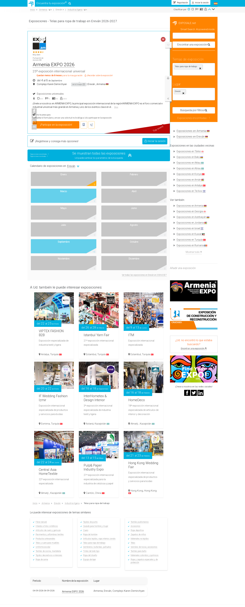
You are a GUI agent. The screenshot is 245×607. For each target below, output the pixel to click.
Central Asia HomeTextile (100, 376)
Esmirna (95, 332)
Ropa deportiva (185, 439)
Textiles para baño (187, 459)
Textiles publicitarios (188, 430)
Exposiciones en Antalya (48, 187)
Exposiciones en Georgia (49, 213)
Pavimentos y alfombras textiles (100, 443)
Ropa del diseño (139, 464)
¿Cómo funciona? (38, 560)
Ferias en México (85, 533)
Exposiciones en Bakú (47, 158)
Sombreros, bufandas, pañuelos (146, 455)
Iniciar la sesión (202, 116)
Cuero (134, 439)
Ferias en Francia (86, 561)
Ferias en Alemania (87, 566)
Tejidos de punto (139, 430)
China (149, 401)
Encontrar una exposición (51, 350)
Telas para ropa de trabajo (143, 451)
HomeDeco (186, 301)
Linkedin (179, 533)
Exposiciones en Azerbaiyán (50, 218)
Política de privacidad (40, 570)
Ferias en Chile (84, 547)
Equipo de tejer (138, 468)
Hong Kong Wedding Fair (188, 366)
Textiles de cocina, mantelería (98, 459)
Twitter (178, 530)
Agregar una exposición (152, 530)
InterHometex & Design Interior (146, 303)
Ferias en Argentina (87, 543)
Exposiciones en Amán (48, 181)
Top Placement (147, 537)
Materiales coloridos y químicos (193, 464)
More (108, 83)
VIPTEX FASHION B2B (101, 238)
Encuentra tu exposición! (49, 4)
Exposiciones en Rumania (49, 247)
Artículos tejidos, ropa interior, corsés (148, 447)
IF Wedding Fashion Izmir (101, 299)
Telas (181, 451)
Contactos (35, 563)
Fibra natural (91, 430)
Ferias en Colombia (87, 538)
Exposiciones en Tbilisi (47, 153)
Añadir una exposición (40, 269)
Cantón (139, 401)
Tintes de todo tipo (140, 459)
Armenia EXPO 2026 (126, 41)
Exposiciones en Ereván (49, 138)
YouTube (180, 537)
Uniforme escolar (93, 455)
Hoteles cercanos (117, 567)
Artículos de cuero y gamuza (98, 439)
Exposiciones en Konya (48, 175)
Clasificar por (180, 11)
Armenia (172, 61)
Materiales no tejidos (188, 447)
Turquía (106, 262)
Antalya (95, 262)
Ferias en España (86, 529)
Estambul (140, 262)
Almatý (183, 332)
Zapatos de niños (186, 443)
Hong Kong (185, 399)
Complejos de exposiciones (121, 560)
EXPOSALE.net (41, 24)
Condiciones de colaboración (154, 527)
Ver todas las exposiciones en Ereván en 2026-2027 (191, 183)
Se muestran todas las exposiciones (147, 129)
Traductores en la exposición (122, 537)
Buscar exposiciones (118, 547)
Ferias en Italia (85, 570)
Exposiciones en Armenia (50, 132)
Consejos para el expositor (121, 533)
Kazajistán (151, 332)
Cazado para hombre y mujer (144, 435)
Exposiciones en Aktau (47, 164)
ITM (180, 240)
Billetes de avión (116, 563)
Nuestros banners (38, 567)
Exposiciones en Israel (47, 230)
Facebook (179, 527)
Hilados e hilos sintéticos (97, 435)
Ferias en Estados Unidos (90, 557)
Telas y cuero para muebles (97, 451)
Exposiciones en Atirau (47, 170)
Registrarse (114, 530)
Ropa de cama (92, 468)
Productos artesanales (95, 447)
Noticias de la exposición (120, 550)
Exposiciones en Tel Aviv (48, 192)
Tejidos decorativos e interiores (99, 464)
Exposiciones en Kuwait (48, 235)
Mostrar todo (51, 253)
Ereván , (161, 61)
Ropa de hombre (139, 443)
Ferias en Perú (84, 552)
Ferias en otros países (88, 575)
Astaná (139, 332)
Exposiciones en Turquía (48, 241)
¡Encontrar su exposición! (120, 527)
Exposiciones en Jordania (49, 224)
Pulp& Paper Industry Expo (145, 368)
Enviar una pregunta (150, 533)
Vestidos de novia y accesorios (192, 455)
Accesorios (184, 435)
